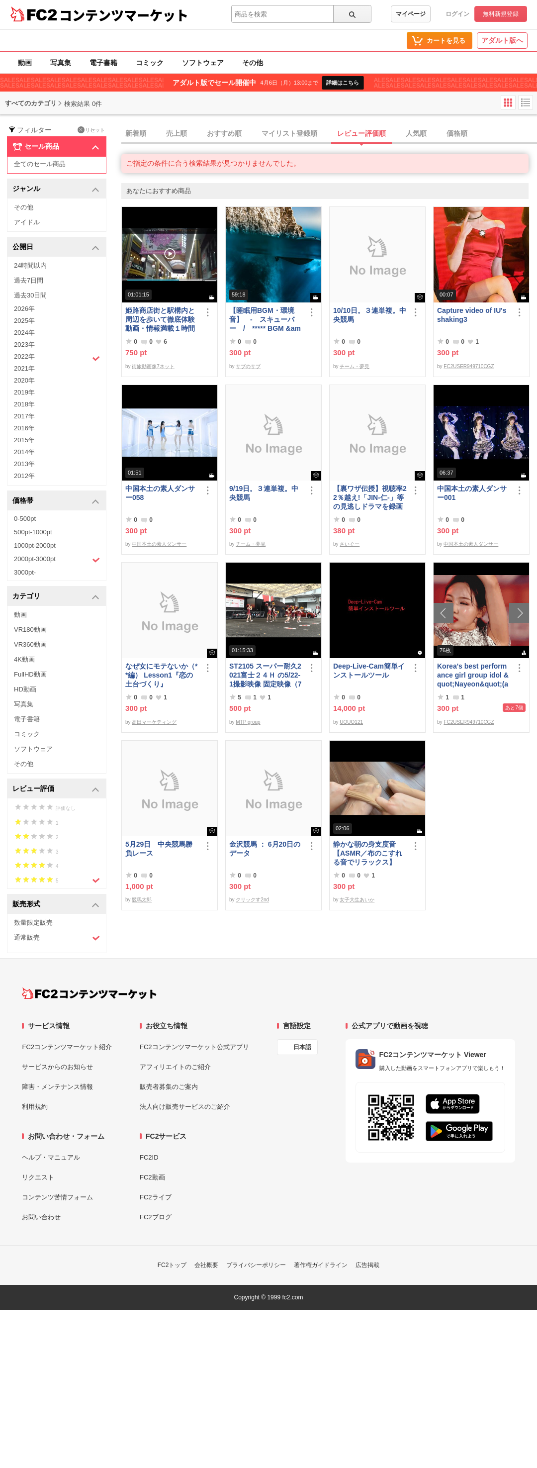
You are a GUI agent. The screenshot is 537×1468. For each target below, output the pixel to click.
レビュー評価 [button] (55, 789)
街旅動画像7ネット (153, 366)
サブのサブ (248, 366)
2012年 (24, 476)
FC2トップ (172, 1265)
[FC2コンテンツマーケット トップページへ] (89, 993)
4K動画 (24, 659)
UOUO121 (351, 722)
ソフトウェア (203, 63)
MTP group (248, 722)
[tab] (329, 134)
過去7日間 (28, 280)
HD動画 (25, 689)
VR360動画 (30, 644)
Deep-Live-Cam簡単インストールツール (369, 670)
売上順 (176, 133)
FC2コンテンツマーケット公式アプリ (194, 1047)
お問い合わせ (41, 1217)
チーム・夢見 (354, 366)
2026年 (24, 308)
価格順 (457, 133)
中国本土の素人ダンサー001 (472, 493)
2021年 (24, 368)
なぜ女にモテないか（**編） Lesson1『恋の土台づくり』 (161, 675)
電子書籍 (103, 63)
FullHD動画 (30, 674)
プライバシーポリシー (256, 1265)
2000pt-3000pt (57, 559)
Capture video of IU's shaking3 (471, 314)
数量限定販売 (33, 922)
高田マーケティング (154, 722)
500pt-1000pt (33, 532)
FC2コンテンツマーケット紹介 (67, 1047)
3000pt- (25, 572)
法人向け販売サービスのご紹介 (185, 1106)
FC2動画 (152, 1177)
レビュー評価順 (361, 133)
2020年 (24, 380)
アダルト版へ (502, 40)
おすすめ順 (224, 133)
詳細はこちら (342, 83)
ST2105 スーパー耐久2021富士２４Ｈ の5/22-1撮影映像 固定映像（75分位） (265, 675)
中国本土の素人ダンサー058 (160, 493)
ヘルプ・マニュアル (51, 1157)
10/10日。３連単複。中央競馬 (369, 314)
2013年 (24, 464)
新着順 (135, 133)
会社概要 (206, 1265)
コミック (150, 63)
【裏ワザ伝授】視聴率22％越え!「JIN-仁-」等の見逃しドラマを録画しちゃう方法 (370, 498)
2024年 (24, 332)
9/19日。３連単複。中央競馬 (263, 493)
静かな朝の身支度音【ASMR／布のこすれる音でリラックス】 (367, 853)
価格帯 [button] (55, 501)
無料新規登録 (501, 13)
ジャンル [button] (55, 189)
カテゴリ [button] (55, 596)
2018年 (24, 404)
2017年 (24, 416)
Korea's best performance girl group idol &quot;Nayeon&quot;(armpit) (473, 675)
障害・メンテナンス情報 (57, 1086)
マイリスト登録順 (289, 133)
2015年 (24, 440)
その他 (252, 63)
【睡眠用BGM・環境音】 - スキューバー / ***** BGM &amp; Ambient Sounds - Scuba (265, 319)
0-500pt (25, 518)
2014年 (24, 452)
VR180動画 (30, 629)
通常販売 (57, 938)
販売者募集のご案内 (169, 1086)
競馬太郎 (142, 899)
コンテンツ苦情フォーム (57, 1197)
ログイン (457, 13)
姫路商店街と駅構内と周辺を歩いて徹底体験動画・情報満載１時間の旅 (160, 319)
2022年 (57, 358)
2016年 (24, 428)
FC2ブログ (156, 1217)
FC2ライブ (156, 1197)
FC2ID (149, 1157)
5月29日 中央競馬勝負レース (158, 848)
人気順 (416, 133)
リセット (91, 129)
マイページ (411, 13)
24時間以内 (30, 265)
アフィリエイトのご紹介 (175, 1067)
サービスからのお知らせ (57, 1067)
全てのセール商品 (40, 164)
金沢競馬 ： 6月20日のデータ (264, 848)
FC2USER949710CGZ (469, 366)
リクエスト (38, 1177)
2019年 (24, 392)
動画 (25, 63)
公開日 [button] (55, 247)
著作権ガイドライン (321, 1265)
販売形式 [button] (55, 904)
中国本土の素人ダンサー (159, 544)
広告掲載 (367, 1265)
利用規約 (35, 1106)
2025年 (24, 320)
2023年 (24, 344)
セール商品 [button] (55, 147)
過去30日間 (30, 295)
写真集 (60, 63)
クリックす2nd (252, 899)
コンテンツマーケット (123, 14)
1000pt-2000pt (35, 545)
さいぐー (349, 544)
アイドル (27, 222)
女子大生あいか (357, 899)
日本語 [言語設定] (302, 1047)
